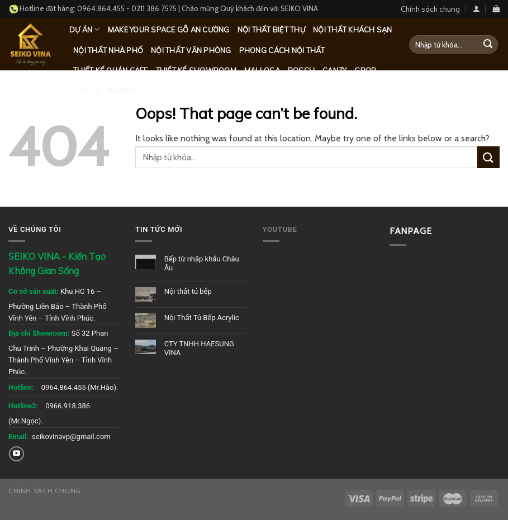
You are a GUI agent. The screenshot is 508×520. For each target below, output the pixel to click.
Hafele (87, 90)
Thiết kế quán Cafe (110, 70)
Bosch (301, 70)
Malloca (262, 70)
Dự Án (84, 29)
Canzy (334, 70)
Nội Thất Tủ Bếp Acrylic (201, 317)
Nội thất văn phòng (191, 50)
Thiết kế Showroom (196, 70)
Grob (365, 70)
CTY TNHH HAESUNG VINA (199, 348)
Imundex (124, 90)
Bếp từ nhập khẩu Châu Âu (201, 263)
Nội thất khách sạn (352, 29)
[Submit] (487, 44)
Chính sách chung (430, 8)
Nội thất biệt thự (271, 29)
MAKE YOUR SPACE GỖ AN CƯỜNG (169, 29)
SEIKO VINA (299, 8)
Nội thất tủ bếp (188, 291)
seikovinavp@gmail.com (71, 436)
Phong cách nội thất (282, 50)
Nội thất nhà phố (108, 50)
